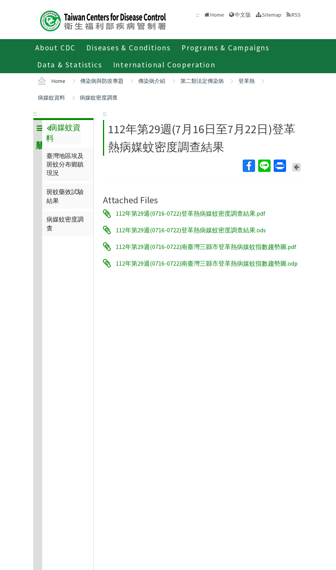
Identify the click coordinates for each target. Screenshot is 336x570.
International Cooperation (164, 64)
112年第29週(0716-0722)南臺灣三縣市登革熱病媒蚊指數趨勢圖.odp (207, 263)
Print (279, 166)
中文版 (243, 15)
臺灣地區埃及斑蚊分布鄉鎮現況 (65, 164)
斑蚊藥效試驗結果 (65, 196)
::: (35, 113)
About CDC (55, 47)
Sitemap (271, 14)
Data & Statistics (69, 64)
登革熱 (246, 80)
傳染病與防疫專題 (101, 80)
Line (264, 166)
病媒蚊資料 (51, 97)
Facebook (248, 166)
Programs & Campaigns (225, 47)
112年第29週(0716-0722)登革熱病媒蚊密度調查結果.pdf (191, 214)
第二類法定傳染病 (202, 80)
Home (217, 14)
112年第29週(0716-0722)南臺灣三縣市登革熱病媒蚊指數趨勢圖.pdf (206, 247)
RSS (296, 14)
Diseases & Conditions (128, 47)
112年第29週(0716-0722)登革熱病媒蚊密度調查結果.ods (191, 230)
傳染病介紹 (151, 80)
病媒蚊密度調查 (99, 97)
